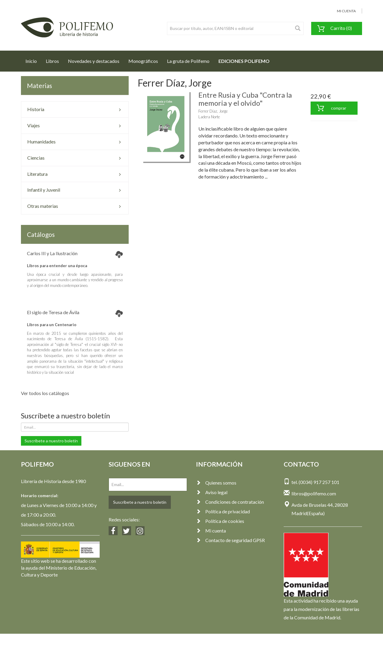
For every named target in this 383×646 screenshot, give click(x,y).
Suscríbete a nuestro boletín (51, 440)
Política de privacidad (223, 511)
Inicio (33, 59)
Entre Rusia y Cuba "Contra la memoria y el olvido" (245, 98)
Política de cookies (220, 521)
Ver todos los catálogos (45, 393)
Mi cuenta (211, 530)
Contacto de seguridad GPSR (230, 540)
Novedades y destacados (93, 61)
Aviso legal (211, 492)
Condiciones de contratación (230, 502)
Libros (52, 61)
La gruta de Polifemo (188, 61)
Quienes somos (216, 482)
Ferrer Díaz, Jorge (213, 111)
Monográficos (143, 61)
